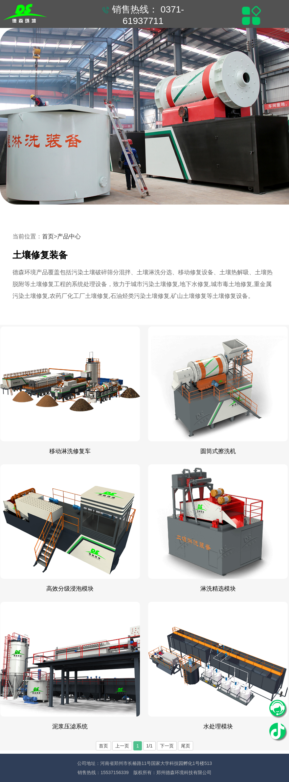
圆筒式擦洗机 (218, 451)
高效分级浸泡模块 (70, 588)
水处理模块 (218, 726)
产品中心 (69, 236)
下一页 (167, 745)
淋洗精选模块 (218, 588)
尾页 (185, 745)
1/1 (149, 745)
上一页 (122, 745)
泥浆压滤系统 (70, 726)
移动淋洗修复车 (70, 451)
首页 (48, 236)
